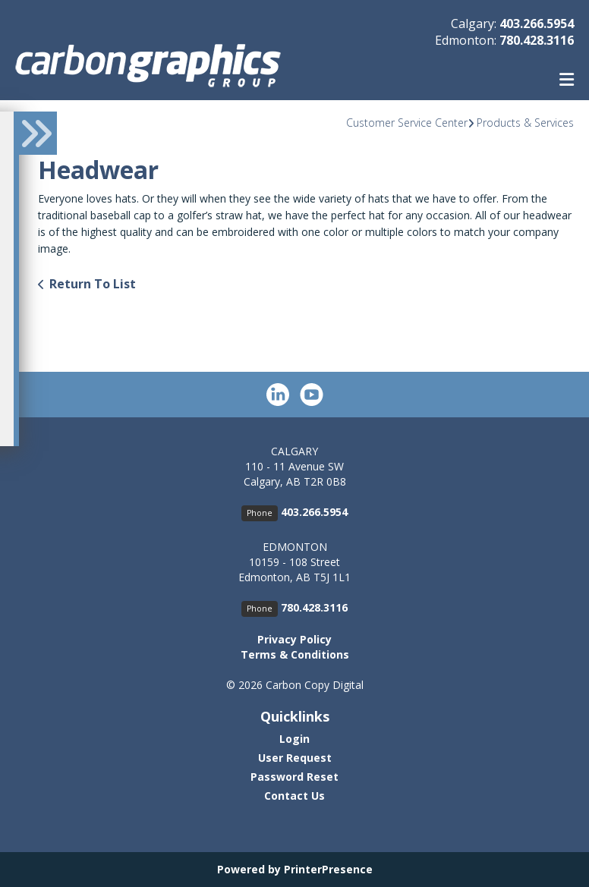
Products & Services (525, 122)
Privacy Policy (294, 639)
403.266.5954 (536, 23)
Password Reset (294, 776)
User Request (295, 757)
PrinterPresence (328, 869)
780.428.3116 (536, 40)
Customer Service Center (407, 122)
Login (294, 738)
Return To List (92, 283)
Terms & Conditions (295, 654)
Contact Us (294, 795)
